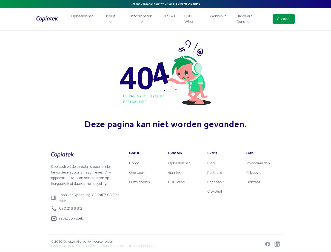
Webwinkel (218, 16)
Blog (211, 163)
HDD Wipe (188, 19)
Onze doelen (139, 182)
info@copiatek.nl (68, 218)
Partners (214, 172)
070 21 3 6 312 (66, 208)
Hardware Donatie (245, 19)
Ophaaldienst (82, 16)
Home (134, 163)
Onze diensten (140, 19)
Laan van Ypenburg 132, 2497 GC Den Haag (85, 198)
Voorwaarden (258, 163)
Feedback (215, 182)
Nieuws (169, 16)
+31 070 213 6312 (188, 4)
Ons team (137, 172)
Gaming (174, 172)
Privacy (252, 172)
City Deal (214, 191)
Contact (284, 19)
